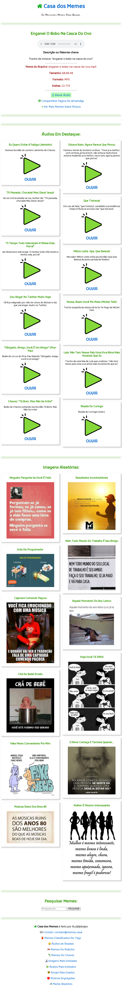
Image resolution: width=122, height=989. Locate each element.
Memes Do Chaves (62, 955)
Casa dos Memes (64, 6)
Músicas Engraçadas (62, 978)
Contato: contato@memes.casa (62, 932)
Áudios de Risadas (62, 944)
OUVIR (30, 179)
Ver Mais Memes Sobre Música (62, 107)
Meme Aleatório (62, 984)
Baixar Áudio (62, 95)
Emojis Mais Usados (63, 972)
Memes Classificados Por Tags (62, 938)
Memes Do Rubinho (63, 949)
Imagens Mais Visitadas (62, 961)
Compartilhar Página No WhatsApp (62, 101)
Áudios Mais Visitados (62, 967)
